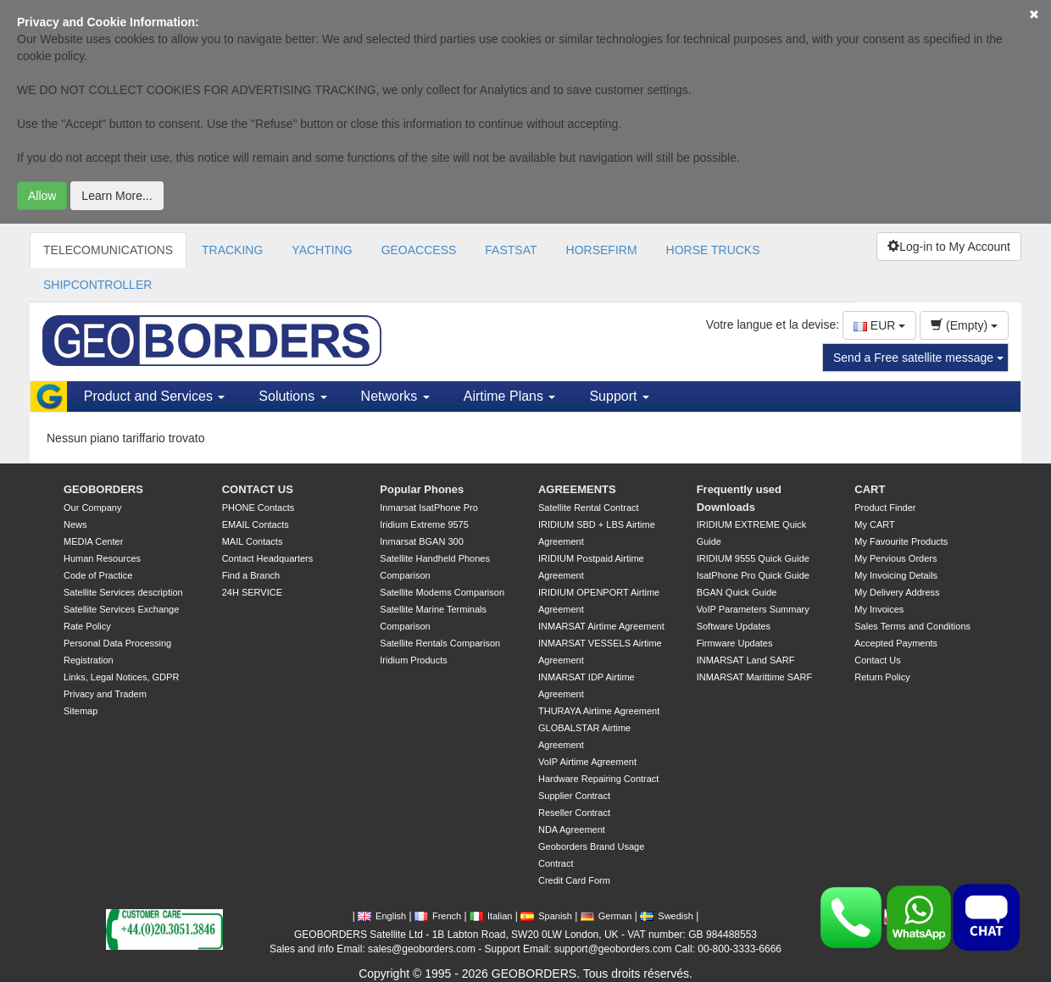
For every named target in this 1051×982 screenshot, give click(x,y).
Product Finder (884, 507)
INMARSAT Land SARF (746, 660)
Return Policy (881, 677)
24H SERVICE (252, 592)
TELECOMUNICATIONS (108, 250)
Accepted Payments (895, 643)
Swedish (666, 916)
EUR (879, 325)
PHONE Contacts (258, 507)
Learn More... (116, 196)
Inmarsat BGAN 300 (421, 541)
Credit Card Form (574, 880)
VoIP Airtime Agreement (587, 762)
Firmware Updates (735, 643)
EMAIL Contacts (255, 524)
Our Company (92, 507)
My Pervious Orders (895, 558)
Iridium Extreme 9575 (424, 524)
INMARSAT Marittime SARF (755, 677)
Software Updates (733, 626)
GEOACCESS (419, 250)
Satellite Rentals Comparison (440, 643)
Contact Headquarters (268, 558)
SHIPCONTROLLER (97, 284)
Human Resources (102, 558)
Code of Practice (98, 575)
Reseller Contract (574, 812)
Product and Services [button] (154, 396)
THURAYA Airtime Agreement (598, 711)
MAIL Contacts (252, 541)
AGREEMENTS (577, 489)
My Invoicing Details (895, 575)
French (437, 916)
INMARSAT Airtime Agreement (601, 626)
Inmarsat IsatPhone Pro (429, 507)
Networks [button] (395, 396)
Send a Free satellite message (918, 357)
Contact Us (877, 660)
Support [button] (618, 396)
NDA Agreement (571, 829)
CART (869, 489)
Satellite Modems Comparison (442, 592)
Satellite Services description (123, 592)
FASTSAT (511, 250)
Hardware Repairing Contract (598, 779)
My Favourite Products (901, 541)
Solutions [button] (292, 396)
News (75, 524)
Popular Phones (422, 489)
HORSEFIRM (601, 250)
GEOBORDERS (103, 489)
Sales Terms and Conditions (912, 626)
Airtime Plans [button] (510, 396)
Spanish (546, 916)
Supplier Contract (574, 796)
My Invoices (879, 609)
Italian (491, 916)
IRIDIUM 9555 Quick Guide (753, 558)
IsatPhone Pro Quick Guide (753, 575)
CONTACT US (257, 489)
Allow (42, 196)
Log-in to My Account (948, 246)
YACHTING (322, 250)
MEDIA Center (93, 541)
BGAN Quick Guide (737, 592)
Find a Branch (251, 575)
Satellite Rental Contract (588, 507)
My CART (874, 524)
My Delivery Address (896, 592)
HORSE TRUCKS (713, 250)
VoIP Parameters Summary (753, 609)
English (382, 916)
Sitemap (80, 711)
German (606, 916)
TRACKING (232, 250)
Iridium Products (413, 660)
